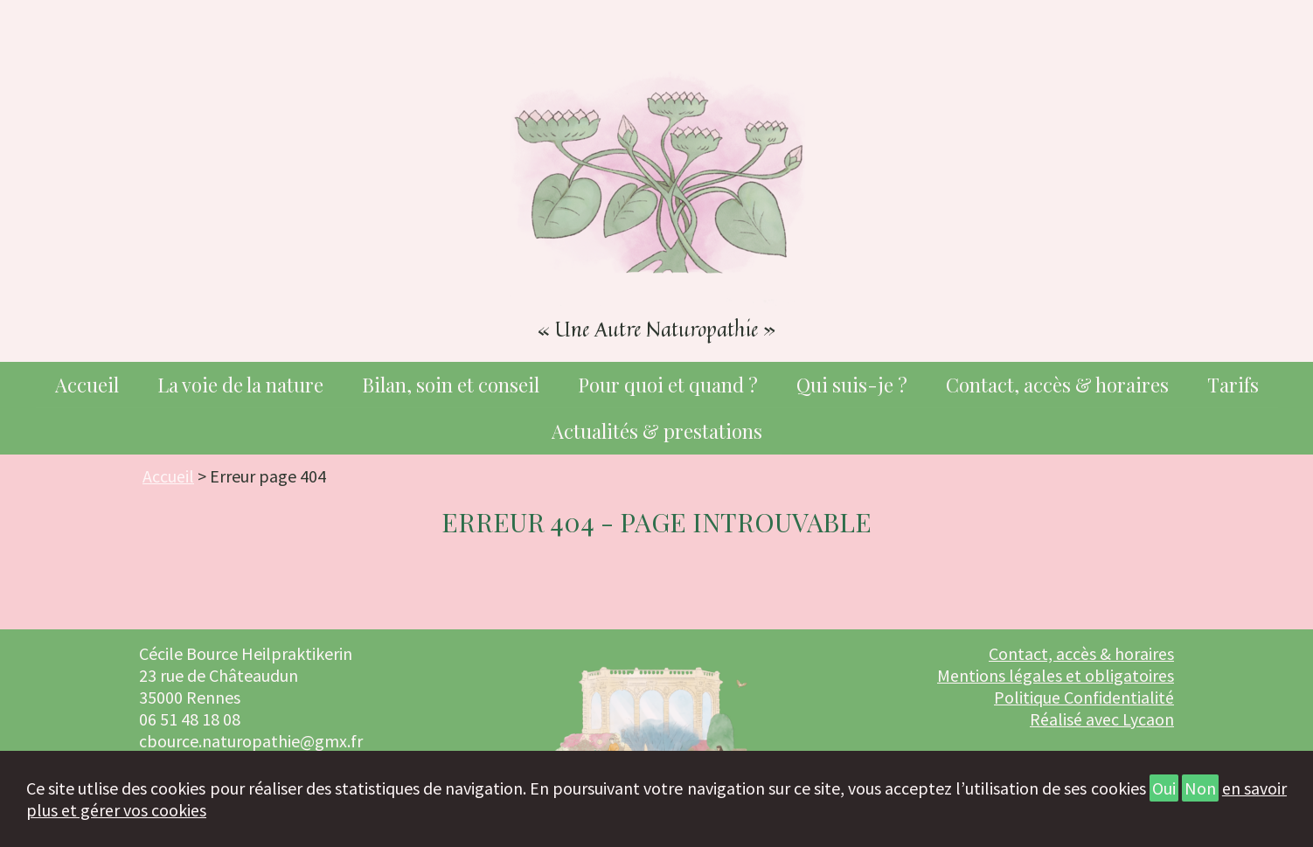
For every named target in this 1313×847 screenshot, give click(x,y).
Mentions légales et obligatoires (1055, 677)
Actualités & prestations (657, 432)
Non (1200, 788)
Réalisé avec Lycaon (1102, 721)
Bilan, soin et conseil (450, 384)
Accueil (87, 384)
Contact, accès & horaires (1057, 384)
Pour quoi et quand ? (668, 384)
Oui (1164, 788)
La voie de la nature (240, 384)
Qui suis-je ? (851, 384)
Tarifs (1233, 384)
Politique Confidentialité (1084, 699)
